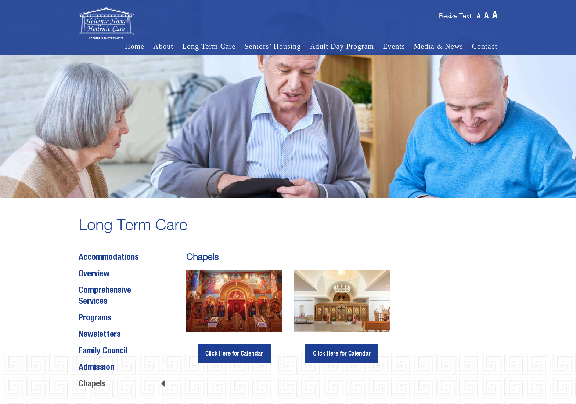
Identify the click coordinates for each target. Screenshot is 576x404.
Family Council (103, 351)
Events (394, 46)
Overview (94, 274)
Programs (95, 318)
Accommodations (109, 257)
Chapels (92, 384)
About (163, 46)
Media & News (438, 46)
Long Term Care (209, 46)
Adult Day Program (342, 46)
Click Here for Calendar (234, 353)
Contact (484, 46)
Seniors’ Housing (272, 46)
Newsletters (100, 334)
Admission (96, 367)
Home (134, 46)
